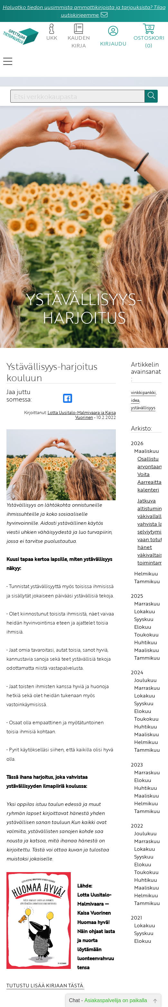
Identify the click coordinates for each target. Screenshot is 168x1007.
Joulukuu (145, 680)
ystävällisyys (143, 407)
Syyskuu (144, 619)
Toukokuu (146, 634)
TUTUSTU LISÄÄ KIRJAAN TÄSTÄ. (45, 985)
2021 (136, 917)
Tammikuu (147, 581)
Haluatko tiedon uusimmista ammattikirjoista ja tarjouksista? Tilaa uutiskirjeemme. (84, 11)
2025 (137, 596)
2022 (137, 825)
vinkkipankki (143, 392)
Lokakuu (144, 611)
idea (135, 400)
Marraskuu (147, 603)
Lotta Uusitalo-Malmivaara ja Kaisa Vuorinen (82, 415)
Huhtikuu (145, 642)
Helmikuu (146, 573)
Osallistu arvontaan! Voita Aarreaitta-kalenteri (150, 474)
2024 (137, 672)
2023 (137, 764)
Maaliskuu (146, 451)
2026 (137, 443)
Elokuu (142, 627)
